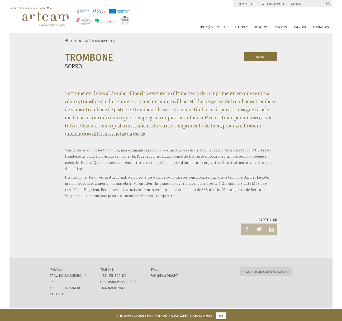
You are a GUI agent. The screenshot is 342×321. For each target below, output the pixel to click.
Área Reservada (273, 4)
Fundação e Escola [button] (213, 27)
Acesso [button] (241, 27)
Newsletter (247, 4)
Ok (221, 316)
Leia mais (206, 315)
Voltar (260, 56)
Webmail (296, 4)
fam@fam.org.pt (164, 276)
